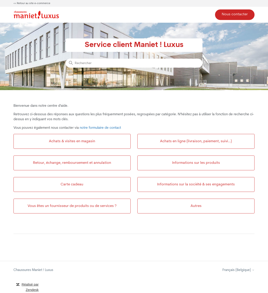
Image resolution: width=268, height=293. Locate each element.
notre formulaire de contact (100, 128)
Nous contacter (235, 14)
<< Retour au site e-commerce (31, 3)
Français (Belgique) (238, 270)
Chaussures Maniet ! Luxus (33, 270)
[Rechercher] (134, 63)
